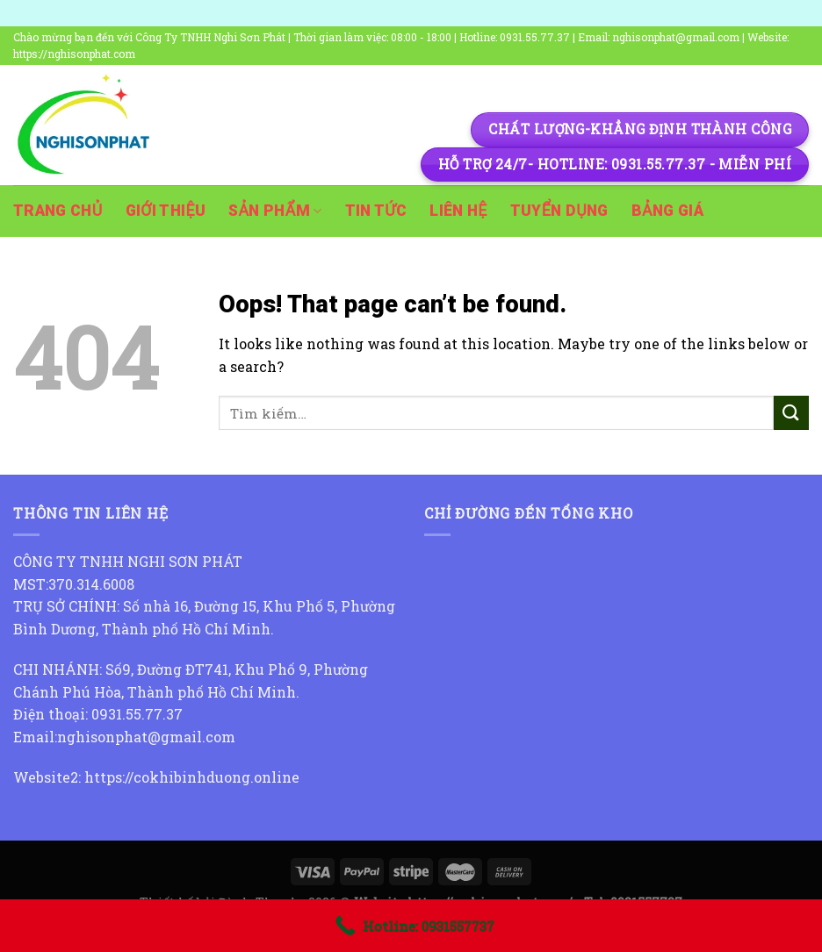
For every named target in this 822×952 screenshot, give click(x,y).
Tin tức (376, 210)
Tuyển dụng (559, 210)
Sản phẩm (274, 210)
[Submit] (791, 413)
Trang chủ (58, 210)
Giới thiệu (166, 210)
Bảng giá (667, 210)
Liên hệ (458, 210)
